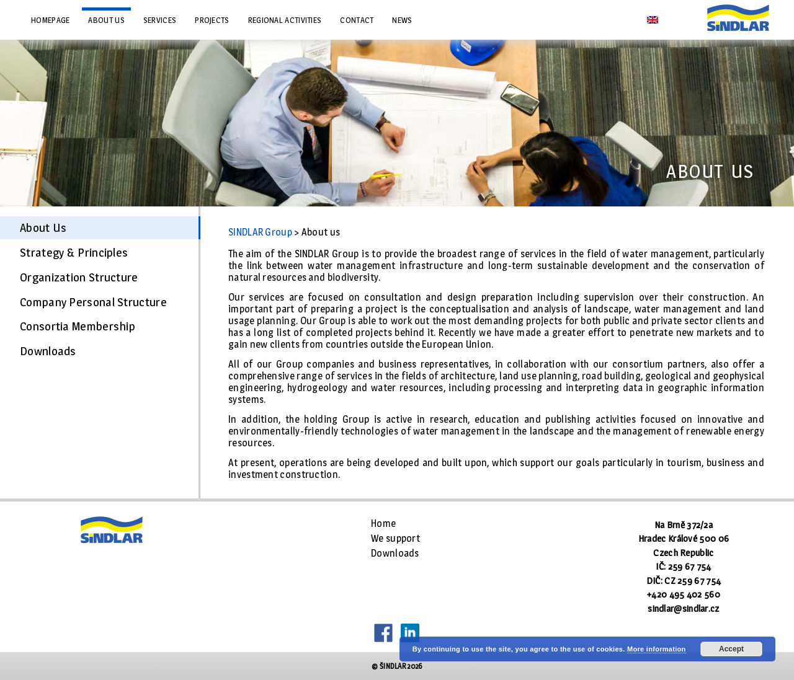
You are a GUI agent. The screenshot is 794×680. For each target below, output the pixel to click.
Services (159, 20)
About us (106, 20)
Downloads (48, 350)
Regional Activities (285, 20)
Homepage (50, 20)
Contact (356, 20)
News (402, 20)
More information (656, 649)
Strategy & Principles (74, 252)
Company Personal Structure (93, 301)
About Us (43, 227)
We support (395, 538)
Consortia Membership (77, 326)
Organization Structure (79, 277)
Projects (212, 20)
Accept (731, 649)
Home (383, 523)
